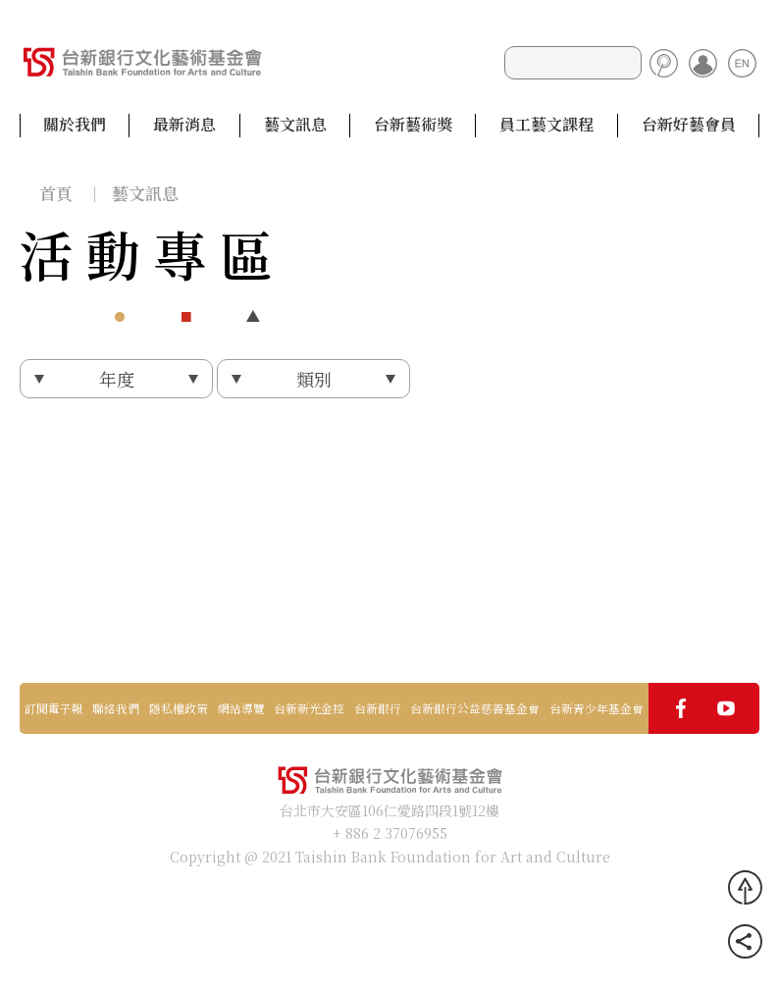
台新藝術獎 (413, 124)
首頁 (56, 192)
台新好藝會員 (689, 124)
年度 (116, 378)
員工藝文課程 (546, 124)
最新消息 (184, 124)
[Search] (573, 62)
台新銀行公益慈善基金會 (475, 708)
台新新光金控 (309, 708)
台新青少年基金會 (596, 708)
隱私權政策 (178, 708)
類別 (314, 378)
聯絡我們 (115, 708)
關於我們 (74, 124)
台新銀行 (377, 708)
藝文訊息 (295, 124)
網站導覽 (241, 708)
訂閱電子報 (54, 708)
